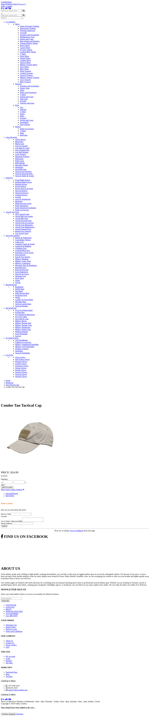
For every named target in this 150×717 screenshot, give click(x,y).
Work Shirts (24, 56)
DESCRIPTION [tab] (12, 494)
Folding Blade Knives (23, 182)
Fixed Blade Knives (22, 180)
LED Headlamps (21, 340)
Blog (7, 675)
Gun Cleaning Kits (22, 150)
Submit (4, 527)
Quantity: (4, 479)
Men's (17, 24)
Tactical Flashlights (22, 353)
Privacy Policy (11, 646)
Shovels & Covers (22, 274)
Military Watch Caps (23, 330)
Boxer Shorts (25, 45)
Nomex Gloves (21, 368)
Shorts (22, 114)
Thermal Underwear (27, 31)
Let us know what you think (11, 522)
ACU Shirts (24, 67)
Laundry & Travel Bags (24, 300)
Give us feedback (76, 531)
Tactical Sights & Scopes (24, 176)
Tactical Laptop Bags (23, 304)
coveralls (23, 33)
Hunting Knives (21, 184)
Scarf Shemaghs (21, 334)
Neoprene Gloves (21, 366)
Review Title (6, 514)
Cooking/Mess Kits (22, 251)
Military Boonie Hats (23, 323)
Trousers (23, 118)
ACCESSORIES (12, 614)
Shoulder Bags (20, 302)
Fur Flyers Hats (21, 317)
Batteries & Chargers (23, 231)
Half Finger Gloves (22, 359)
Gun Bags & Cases (22, 148)
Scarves (18, 336)
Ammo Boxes (20, 139)
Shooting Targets (21, 165)
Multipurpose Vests (27, 37)
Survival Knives (21, 191)
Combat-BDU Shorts (28, 52)
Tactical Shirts (25, 63)
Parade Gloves (20, 370)
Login (3, 2)
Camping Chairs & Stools (25, 244)
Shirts (22, 116)
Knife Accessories (22, 210)
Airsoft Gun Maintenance (25, 227)
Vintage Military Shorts (29, 43)
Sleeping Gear (20, 276)
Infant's (18, 127)
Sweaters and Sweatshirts (29, 35)
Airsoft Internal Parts (23, 229)
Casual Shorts (25, 48)
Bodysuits (23, 135)
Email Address (6, 524)
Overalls (23, 101)
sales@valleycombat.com (17, 691)
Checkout (19, 715)
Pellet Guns (19, 161)
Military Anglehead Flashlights (27, 344)
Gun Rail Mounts (21, 152)
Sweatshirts (24, 122)
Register (8, 2)
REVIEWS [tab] (10, 496)
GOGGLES (10, 608)
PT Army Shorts (26, 50)
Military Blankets (21, 259)
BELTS (8, 610)
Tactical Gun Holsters (23, 171)
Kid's (17, 105)
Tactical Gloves (21, 374)
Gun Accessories (21, 146)
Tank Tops (24, 99)
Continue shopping (8, 715)
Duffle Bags (19, 289)
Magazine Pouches (22, 157)
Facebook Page (11, 673)
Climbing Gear (21, 248)
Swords (18, 197)
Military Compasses (22, 263)
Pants (22, 133)
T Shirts (23, 54)
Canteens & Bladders (23, 246)
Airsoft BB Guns (21, 218)
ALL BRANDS (11, 616)
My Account (10, 657)
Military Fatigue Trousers (29, 78)
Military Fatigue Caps (23, 325)
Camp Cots (19, 242)
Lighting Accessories (23, 342)
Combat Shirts (25, 60)
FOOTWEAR (11, 606)
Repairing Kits (20, 268)
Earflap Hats (20, 312)
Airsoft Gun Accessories (24, 223)
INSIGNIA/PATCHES (14, 612)
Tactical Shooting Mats (24, 174)
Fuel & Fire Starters (22, 257)
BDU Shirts (24, 69)
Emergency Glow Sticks (24, 253)
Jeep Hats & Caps (22, 319)
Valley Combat (6, 6)
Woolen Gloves (21, 377)
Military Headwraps (22, 327)
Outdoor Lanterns (22, 349)
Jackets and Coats (26, 39)
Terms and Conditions (14, 632)
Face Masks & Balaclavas (25, 315)
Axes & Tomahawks (23, 199)
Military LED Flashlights (24, 347)
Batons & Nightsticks (23, 238)
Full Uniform (25, 125)
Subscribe (5, 602)
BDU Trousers (25, 82)
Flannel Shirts (25, 58)
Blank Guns (19, 144)
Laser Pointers (20, 154)
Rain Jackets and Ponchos (30, 41)
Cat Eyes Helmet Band (23, 310)
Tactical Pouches (21, 306)
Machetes (18, 201)
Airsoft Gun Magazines (24, 225)
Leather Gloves (21, 364)
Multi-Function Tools (23, 204)
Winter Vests (24, 88)
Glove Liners (20, 357)
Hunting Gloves (21, 362)
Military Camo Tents (23, 261)
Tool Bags (19, 291)
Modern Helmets (21, 332)
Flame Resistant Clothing (29, 26)
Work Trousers (25, 71)
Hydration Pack (21, 295)
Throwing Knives (21, 193)
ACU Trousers (25, 80)
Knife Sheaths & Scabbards (25, 208)
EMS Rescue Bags (22, 293)
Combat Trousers (26, 73)
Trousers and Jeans (27, 103)
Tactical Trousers (26, 75)
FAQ (7, 648)
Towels (18, 283)
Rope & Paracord (21, 270)
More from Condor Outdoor (12, 490)
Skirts (22, 90)
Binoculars (19, 142)
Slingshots (19, 167)
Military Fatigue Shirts (28, 65)
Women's (18, 84)
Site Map (9, 664)
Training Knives (21, 195)
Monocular (19, 159)
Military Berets (21, 321)
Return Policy (11, 628)
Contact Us (16, 4)
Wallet (17, 298)
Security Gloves (21, 372)
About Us (9, 641)
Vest (21, 107)
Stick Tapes (19, 278)
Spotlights (19, 351)
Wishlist (9, 4)
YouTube (9, 677)
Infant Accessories (27, 129)
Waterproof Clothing (28, 28)
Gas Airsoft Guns (21, 233)
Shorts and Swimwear (28, 92)
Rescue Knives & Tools (24, 189)
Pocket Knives (20, 186)
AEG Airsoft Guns (22, 214)
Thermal (23, 110)
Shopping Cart (11, 626)
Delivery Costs (11, 630)
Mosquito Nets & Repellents (26, 265)
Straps (17, 280)
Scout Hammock (21, 272)
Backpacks (19, 287)
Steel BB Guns (20, 169)
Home (3, 4)
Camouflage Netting (23, 240)
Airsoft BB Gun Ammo (24, 216)
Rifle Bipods (20, 163)
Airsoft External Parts (23, 221)
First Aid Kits (20, 255)
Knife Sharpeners (21, 206)
